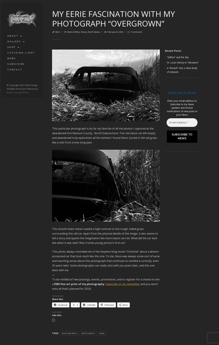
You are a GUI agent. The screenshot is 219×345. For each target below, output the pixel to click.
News (11, 58)
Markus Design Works (18, 92)
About (12, 35)
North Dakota (94, 32)
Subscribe (16, 64)
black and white (69, 333)
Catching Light (21, 52)
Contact (14, 69)
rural (102, 333)
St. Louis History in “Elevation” (183, 62)
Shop (11, 47)
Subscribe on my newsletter (122, 284)
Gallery (14, 41)
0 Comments (134, 32)
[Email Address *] (182, 122)
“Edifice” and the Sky (178, 57)
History (84, 32)
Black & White (74, 32)
